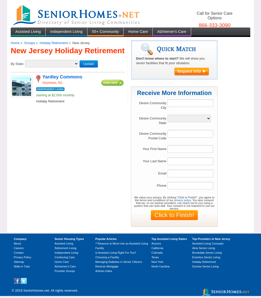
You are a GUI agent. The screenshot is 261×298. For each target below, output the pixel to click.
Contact (18, 252)
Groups (29, 43)
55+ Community (105, 31)
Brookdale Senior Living (207, 252)
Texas (155, 257)
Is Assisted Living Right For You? (115, 252)
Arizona (156, 243)
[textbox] (190, 103)
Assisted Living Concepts (208, 243)
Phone (161, 185)
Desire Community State (152, 120)
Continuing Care (65, 257)
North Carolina (160, 266)
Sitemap (19, 261)
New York (157, 261)
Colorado (157, 252)
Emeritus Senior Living (206, 257)
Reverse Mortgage (107, 266)
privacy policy (182, 200)
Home (15, 43)
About (17, 243)
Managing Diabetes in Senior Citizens (118, 261)
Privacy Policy (22, 257)
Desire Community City (152, 105)
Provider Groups (65, 271)
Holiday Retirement (54, 43)
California (157, 248)
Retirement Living (65, 248)
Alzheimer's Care (171, 31)
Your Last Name (154, 161)
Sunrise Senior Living (205, 266)
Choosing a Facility (107, 257)
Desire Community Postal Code (152, 136)
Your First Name (154, 149)
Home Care (138, 31)
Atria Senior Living (203, 248)
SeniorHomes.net (36, 290)
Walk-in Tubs (22, 266)
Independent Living (66, 31)
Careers (19, 248)
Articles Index (103, 271)
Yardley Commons (62, 76)
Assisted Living (28, 31)
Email (162, 173)
